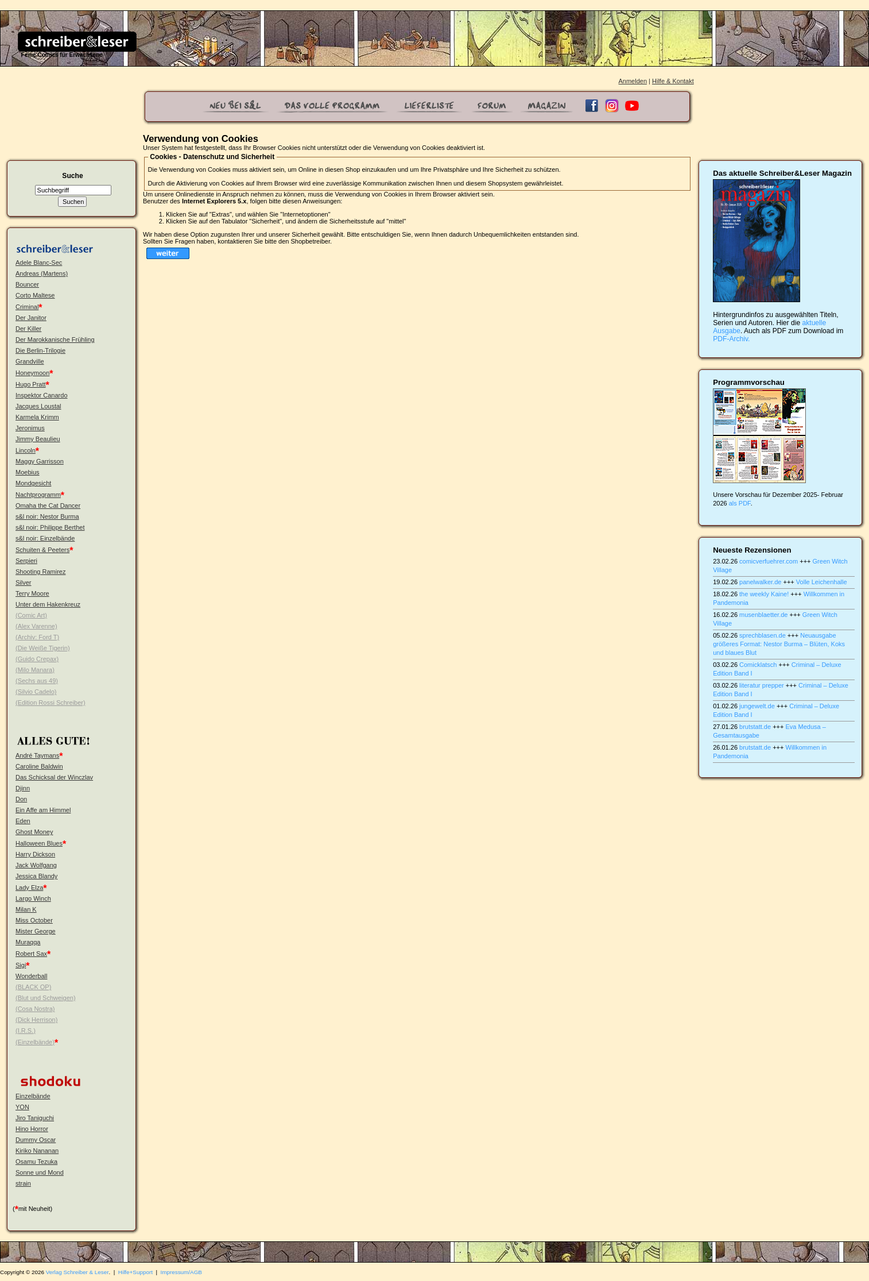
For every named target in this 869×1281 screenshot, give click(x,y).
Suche (72, 176)
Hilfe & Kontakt (673, 81)
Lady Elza (29, 887)
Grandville (29, 361)
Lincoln (25, 450)
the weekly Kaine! (764, 594)
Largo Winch (33, 898)
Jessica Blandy (36, 876)
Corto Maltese (35, 295)
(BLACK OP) (33, 986)
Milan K (26, 909)
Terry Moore (32, 593)
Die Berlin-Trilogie (40, 350)
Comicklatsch (758, 664)
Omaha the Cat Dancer (47, 505)
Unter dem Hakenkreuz (47, 604)
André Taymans (37, 755)
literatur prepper (761, 685)
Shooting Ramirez (40, 571)
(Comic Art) (31, 615)
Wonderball (31, 976)
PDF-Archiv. (731, 339)
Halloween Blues (39, 843)
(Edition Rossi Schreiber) (50, 702)
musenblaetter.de (763, 614)
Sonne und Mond (39, 1172)
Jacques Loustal (38, 406)
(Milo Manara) (35, 669)
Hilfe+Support (135, 1272)
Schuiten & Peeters (42, 549)
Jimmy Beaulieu (37, 438)
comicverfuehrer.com (768, 561)
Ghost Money (34, 831)
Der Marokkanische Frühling (55, 339)
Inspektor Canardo (41, 395)
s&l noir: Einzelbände (45, 538)
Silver (23, 582)
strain (23, 1183)
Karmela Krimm (37, 417)
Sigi (20, 965)
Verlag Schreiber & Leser (77, 1272)
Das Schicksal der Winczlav (54, 777)
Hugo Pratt (30, 384)
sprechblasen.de (762, 635)
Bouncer (27, 284)
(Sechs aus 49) (36, 680)
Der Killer (28, 328)
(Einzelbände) (35, 1042)
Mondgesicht (33, 483)
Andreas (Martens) (41, 273)
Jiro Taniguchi (34, 1117)
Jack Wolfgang (36, 865)
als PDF (740, 503)
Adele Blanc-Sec (38, 262)
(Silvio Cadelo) (36, 691)
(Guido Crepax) (37, 658)
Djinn (22, 788)
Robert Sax (31, 953)
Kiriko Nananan (37, 1150)
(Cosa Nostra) (35, 1008)
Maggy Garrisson (39, 461)
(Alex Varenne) (36, 626)
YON (22, 1106)
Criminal (26, 306)
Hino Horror (31, 1128)
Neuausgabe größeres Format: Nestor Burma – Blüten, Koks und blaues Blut (779, 644)
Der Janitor (30, 317)
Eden (22, 820)
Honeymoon (32, 372)
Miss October (34, 920)
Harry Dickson (35, 854)
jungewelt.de (757, 706)
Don (21, 799)
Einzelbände (33, 1096)
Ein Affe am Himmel (43, 810)
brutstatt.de (755, 726)
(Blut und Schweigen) (45, 997)
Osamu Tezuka (36, 1161)
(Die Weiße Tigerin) (42, 648)
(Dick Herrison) (36, 1019)
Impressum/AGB (181, 1272)
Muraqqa (27, 942)
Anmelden (632, 81)
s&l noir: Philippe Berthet (49, 527)
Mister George (35, 931)
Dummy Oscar (35, 1139)
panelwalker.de (760, 581)
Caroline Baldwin (39, 766)
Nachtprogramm (38, 494)
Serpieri (26, 560)
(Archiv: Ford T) (37, 637)
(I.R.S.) (25, 1030)
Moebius (27, 472)
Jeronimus (30, 428)
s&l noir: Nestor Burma (47, 516)
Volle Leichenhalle (821, 581)
